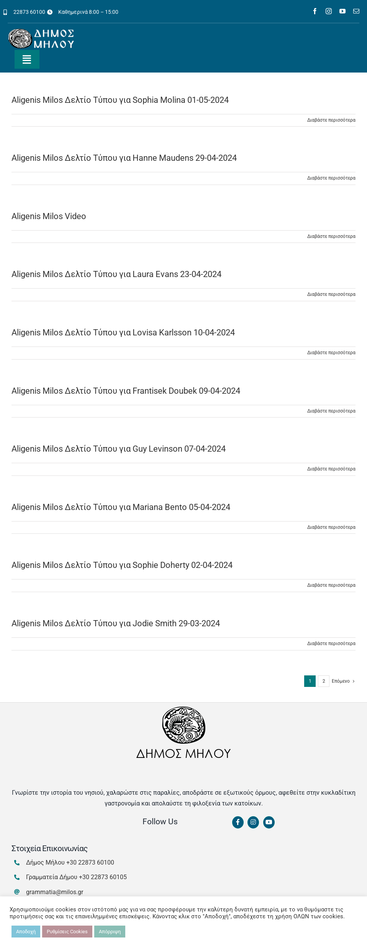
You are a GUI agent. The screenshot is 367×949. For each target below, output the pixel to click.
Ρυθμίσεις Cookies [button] (67, 931)
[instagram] (329, 11)
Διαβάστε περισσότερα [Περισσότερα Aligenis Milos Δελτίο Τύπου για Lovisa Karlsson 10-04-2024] (331, 352)
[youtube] (342, 11)
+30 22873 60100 (90, 862)
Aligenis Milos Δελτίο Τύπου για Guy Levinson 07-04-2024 (118, 449)
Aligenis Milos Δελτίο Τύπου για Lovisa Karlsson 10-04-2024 (123, 332)
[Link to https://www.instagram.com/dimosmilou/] (253, 822)
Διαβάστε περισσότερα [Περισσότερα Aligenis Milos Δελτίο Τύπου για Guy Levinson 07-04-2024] (331, 469)
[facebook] (315, 11)
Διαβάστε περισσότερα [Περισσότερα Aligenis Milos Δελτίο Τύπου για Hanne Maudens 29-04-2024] (331, 178)
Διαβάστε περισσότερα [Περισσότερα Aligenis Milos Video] (331, 236)
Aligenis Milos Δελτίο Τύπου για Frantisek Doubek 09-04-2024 (125, 391)
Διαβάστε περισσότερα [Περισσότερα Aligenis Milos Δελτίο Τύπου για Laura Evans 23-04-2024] (331, 294)
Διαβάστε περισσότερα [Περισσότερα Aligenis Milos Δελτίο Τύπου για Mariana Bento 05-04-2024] (331, 527)
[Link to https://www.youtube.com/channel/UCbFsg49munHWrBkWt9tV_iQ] (269, 822)
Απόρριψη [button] (110, 931)
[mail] (356, 11)
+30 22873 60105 (103, 877)
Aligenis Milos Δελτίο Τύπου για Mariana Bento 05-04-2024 (120, 507)
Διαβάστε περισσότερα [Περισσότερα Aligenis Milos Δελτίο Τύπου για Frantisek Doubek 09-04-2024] (331, 411)
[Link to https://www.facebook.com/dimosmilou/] (238, 822)
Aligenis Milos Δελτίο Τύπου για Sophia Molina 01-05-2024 (120, 100)
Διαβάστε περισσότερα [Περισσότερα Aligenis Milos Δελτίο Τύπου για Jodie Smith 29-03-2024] (331, 643)
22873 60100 (29, 12)
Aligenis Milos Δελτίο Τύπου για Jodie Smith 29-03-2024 (115, 623)
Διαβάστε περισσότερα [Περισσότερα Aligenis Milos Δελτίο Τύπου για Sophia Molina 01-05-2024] (331, 120)
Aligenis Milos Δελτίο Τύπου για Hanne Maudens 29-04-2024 (124, 158)
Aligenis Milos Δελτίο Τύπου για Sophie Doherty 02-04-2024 (122, 565)
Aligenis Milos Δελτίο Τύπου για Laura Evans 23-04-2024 (116, 274)
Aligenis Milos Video (48, 216)
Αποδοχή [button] (26, 931)
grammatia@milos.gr (54, 892)
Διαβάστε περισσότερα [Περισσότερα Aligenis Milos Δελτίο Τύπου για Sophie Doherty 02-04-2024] (331, 585)
